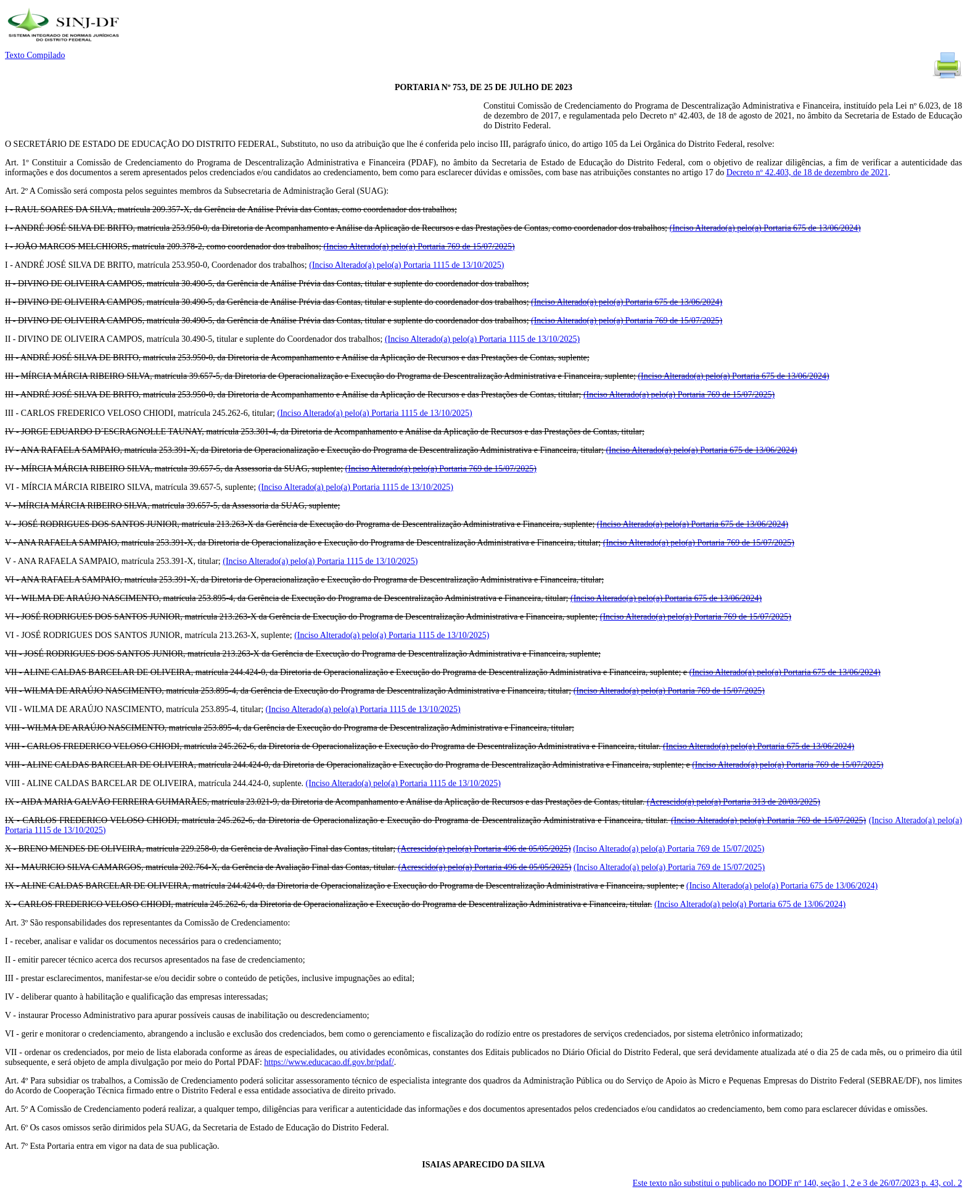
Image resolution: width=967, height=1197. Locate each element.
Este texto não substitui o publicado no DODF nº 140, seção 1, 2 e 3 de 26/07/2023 (797, 1183)
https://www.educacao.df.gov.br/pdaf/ (328, 1062)
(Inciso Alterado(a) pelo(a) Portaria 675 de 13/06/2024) (765, 228)
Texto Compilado (35, 55)
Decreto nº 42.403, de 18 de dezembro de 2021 (807, 172)
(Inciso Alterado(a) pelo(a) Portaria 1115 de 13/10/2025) (406, 265)
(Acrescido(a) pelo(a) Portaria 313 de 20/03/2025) (733, 801)
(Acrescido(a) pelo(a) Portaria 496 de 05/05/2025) (484, 848)
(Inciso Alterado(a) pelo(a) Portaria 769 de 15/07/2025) (418, 246)
